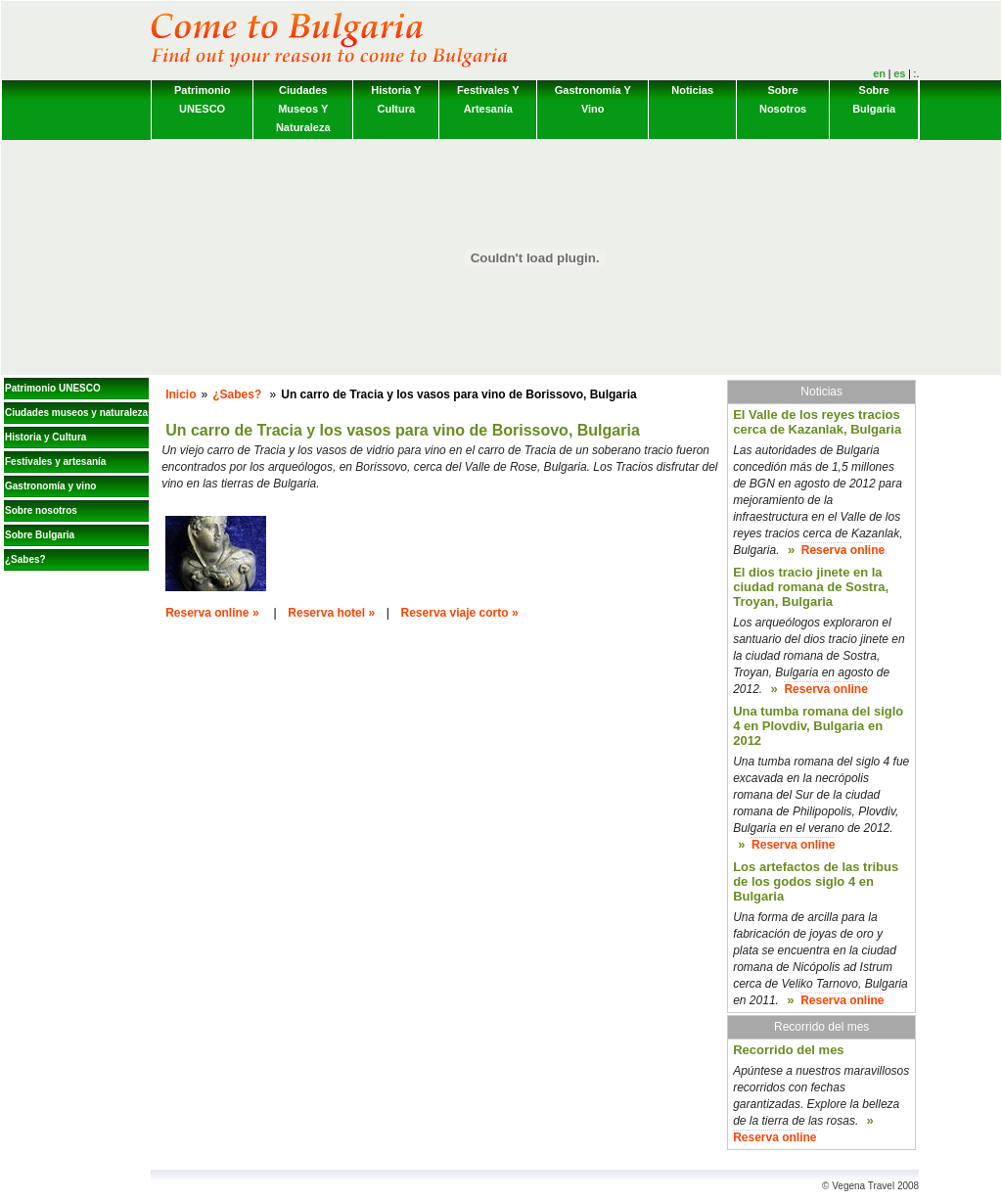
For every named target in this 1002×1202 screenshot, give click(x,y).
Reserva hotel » (331, 613)
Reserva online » (211, 613)
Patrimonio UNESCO (202, 99)
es (899, 73)
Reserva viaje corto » (460, 613)
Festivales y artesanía (488, 99)
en (879, 73)
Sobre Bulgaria (873, 99)
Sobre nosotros (782, 99)
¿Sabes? (25, 559)
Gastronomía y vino (593, 99)
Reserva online (843, 550)
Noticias (692, 90)
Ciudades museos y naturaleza (303, 108)
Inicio (180, 394)
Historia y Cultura (396, 99)
